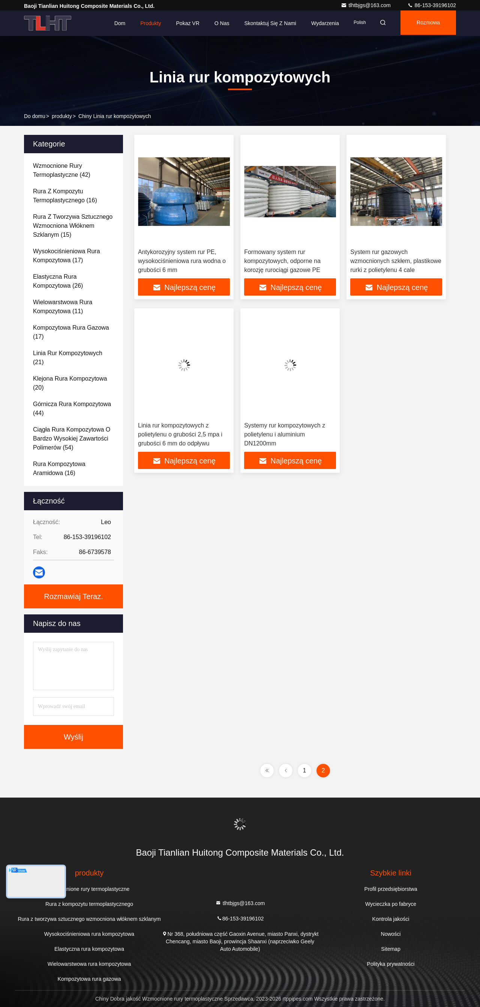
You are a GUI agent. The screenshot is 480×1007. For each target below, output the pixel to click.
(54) (71, 438)
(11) (62, 306)
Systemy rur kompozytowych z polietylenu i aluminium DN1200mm (284, 435)
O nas (214, 23)
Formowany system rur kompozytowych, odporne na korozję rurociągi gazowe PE (282, 261)
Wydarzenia (318, 23)
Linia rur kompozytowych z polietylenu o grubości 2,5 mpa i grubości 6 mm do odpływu (180, 435)
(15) (72, 226)
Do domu (34, 116)
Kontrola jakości (391, 919)
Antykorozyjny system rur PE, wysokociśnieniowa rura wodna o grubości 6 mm (182, 261)
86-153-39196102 (431, 5)
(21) (67, 357)
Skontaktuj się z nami (263, 23)
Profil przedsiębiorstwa (390, 889)
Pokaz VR (180, 23)
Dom (112, 23)
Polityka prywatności (391, 964)
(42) (61, 170)
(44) (72, 408)
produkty (62, 116)
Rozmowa (426, 23)
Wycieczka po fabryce (390, 904)
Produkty (144, 23)
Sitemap (390, 949)
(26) (58, 281)
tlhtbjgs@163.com (366, 5)
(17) (66, 255)
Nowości (391, 934)
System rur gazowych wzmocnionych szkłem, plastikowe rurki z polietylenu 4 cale (395, 261)
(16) (65, 195)
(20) (70, 383)
